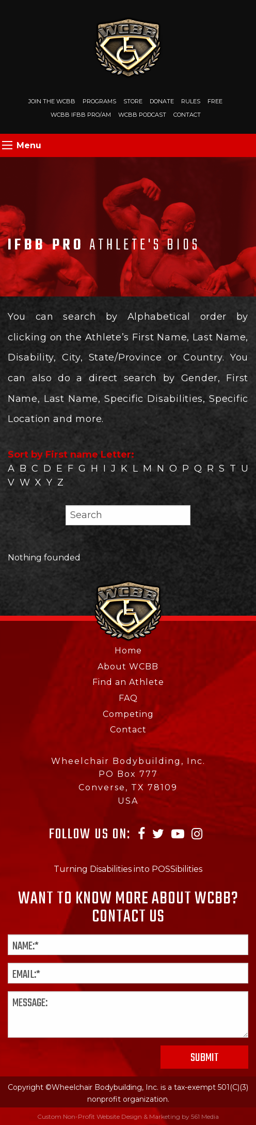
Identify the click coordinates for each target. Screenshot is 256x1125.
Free (214, 101)
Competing (128, 714)
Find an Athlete (128, 682)
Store (132, 101)
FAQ (128, 698)
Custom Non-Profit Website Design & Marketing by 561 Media (128, 1116)
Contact (187, 114)
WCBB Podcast (142, 114)
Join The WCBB (51, 101)
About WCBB (128, 666)
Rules (190, 101)
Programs (99, 101)
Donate (162, 101)
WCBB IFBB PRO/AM (81, 114)
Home (128, 650)
